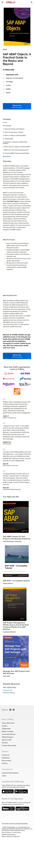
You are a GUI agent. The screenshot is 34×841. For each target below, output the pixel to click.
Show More (6, 156)
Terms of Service (6, 832)
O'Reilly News (6, 729)
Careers (4, 726)
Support (5, 751)
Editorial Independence (9, 834)
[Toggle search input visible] (31, 2)
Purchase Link (7, 690)
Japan (4, 776)
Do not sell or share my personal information (15, 823)
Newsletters (6, 758)
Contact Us (5, 755)
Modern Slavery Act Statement (11, 836)
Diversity (5, 743)
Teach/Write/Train (8, 723)
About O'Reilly (7, 719)
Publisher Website (9, 693)
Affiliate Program (7, 737)
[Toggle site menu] (2, 2)
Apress (8, 92)
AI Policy (4, 763)
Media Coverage (7, 731)
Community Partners (9, 734)
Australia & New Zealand (10, 773)
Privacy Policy (6, 761)
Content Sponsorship (9, 745)
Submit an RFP (6, 740)
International (7, 769)
